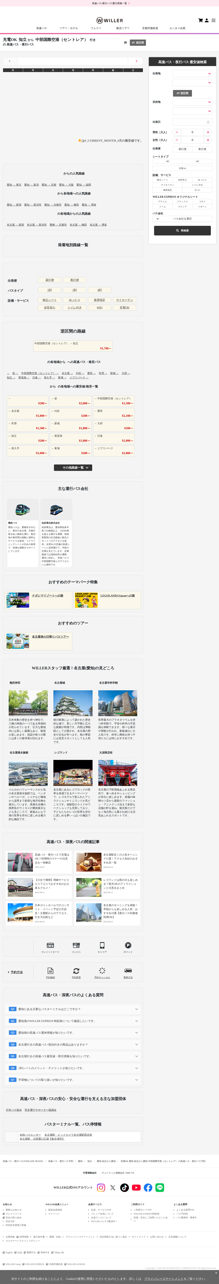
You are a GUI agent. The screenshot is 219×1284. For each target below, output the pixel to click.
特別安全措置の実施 (16, 1225)
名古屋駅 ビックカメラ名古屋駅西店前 (68, 1134)
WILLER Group (13, 1264)
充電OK (124, 307)
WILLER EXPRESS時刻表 (146, 1213)
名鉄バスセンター (30, 1134)
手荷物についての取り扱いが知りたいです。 (46, 1079)
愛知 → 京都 (49, 184)
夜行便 (74, 279)
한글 (19, 1252)
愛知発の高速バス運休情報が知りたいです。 (46, 1032)
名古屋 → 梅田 (78, 224)
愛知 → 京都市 (53, 204)
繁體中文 (31, 1252)
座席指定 (99, 299)
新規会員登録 (55, 1210)
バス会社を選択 (182, 218)
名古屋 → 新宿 (15, 224)
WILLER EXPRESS (34, 1264)
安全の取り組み (14, 1217)
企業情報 (10, 1237)
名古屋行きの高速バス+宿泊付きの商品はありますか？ (53, 1044)
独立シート (50, 299)
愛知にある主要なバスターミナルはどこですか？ (49, 1009)
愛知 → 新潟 (31, 184)
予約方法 (17, 972)
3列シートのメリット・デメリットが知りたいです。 (51, 1068)
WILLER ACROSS (76, 1264)
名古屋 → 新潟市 (37, 224)
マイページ (54, 1213)
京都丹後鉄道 (150, 28)
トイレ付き (75, 307)
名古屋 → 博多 (98, 224)
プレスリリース (14, 1213)
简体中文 (45, 1252)
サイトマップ (138, 1237)
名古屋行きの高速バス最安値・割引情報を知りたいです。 (55, 1056)
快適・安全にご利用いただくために (151, 1219)
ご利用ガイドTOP (142, 1210)
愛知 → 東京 (14, 184)
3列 (74, 289)
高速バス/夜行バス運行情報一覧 (109, 3)
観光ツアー (123, 28)
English (9, 1252)
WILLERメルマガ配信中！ (104, 1221)
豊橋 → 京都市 (58, 224)
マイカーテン (124, 299)
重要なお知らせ (14, 1210)
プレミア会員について (102, 1213)
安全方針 (10, 1221)
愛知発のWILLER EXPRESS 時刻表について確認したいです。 (57, 1021)
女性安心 (49, 307)
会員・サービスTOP (101, 1210)
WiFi (99, 307)
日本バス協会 (14, 1110)
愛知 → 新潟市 (32, 204)
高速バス (41, 28)
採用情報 (24, 1237)
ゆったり (74, 299)
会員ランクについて (101, 1217)
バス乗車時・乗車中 (186, 1217)
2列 (50, 289)
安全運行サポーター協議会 (40, 1110)
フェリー (96, 28)
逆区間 (138, 42)
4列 (99, 289)
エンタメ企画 (177, 28)
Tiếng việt (59, 1252)
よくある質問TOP (185, 1210)
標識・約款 (55, 1237)
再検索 (182, 230)
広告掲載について (177, 1237)
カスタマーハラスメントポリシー (23, 1240)
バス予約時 (182, 1213)
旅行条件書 (39, 1237)
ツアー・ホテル (68, 28)
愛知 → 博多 (89, 204)
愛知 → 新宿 (14, 204)
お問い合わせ (157, 1237)
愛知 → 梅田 (71, 204)
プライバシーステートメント (80, 1237)
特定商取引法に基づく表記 (113, 1237)
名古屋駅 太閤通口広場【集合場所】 (42, 1138)
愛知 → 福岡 (83, 184)
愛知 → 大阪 (66, 184)
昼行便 (49, 279)
